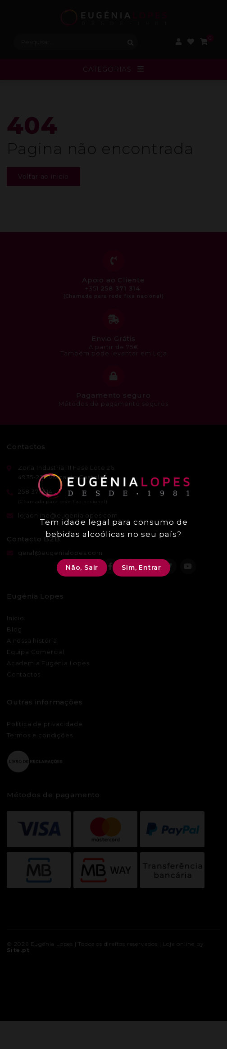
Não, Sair (82, 567)
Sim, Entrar (141, 567)
